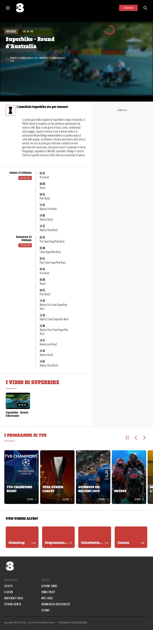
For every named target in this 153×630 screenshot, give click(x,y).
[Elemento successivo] (144, 437)
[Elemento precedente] (136, 437)
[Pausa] (127, 437)
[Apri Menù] (10, 8)
